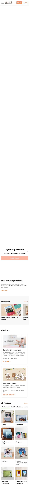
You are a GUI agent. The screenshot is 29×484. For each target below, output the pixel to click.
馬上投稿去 (6, 361)
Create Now (4, 290)
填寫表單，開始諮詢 (9, 394)
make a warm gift (14, 258)
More (26, 301)
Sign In (25, 2)
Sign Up (19, 2)
